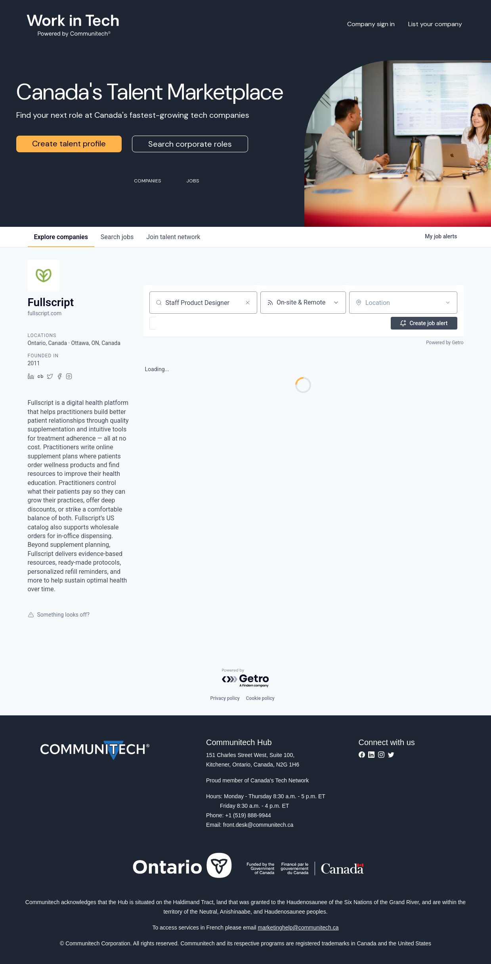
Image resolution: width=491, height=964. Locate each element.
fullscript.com (45, 313)
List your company (435, 24)
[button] (175, 323)
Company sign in (371, 24)
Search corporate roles (190, 144)
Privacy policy (224, 698)
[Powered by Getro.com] (245, 678)
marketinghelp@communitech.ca (298, 927)
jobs (117, 237)
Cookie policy (260, 698)
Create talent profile (69, 143)
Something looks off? (59, 614)
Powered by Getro (444, 342)
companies (61, 237)
